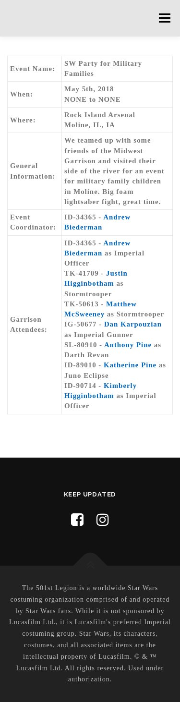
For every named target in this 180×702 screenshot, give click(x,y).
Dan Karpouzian (133, 324)
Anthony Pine (128, 345)
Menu (164, 18)
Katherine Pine (130, 365)
